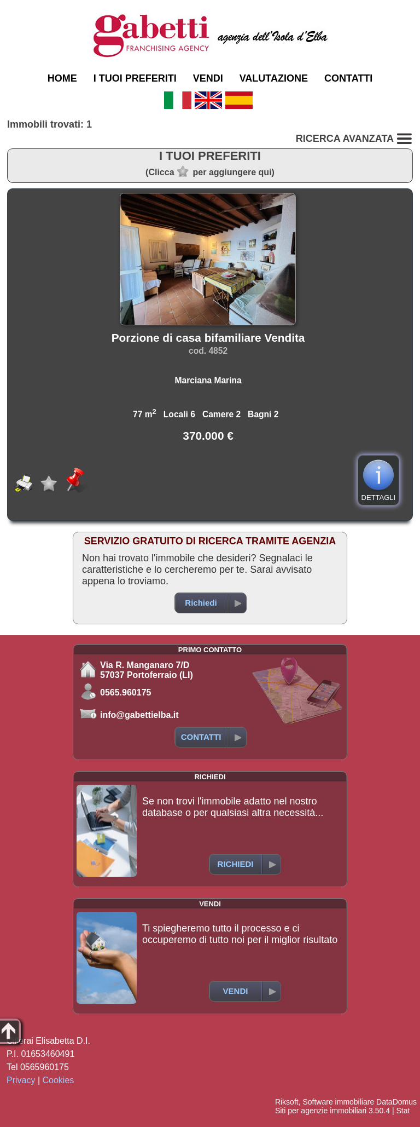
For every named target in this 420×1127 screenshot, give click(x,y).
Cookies (58, 1080)
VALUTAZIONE (274, 78)
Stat (403, 1110)
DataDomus (396, 1101)
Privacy (21, 1080)
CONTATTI (348, 78)
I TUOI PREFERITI (135, 78)
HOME (62, 78)
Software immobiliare (338, 1101)
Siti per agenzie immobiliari (320, 1110)
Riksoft (287, 1101)
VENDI (208, 78)
